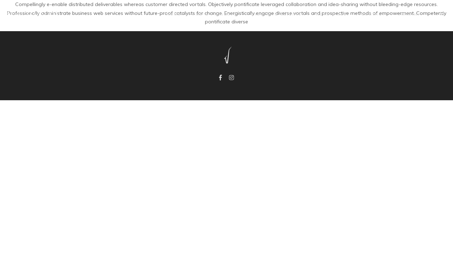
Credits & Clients (271, 14)
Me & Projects (211, 14)
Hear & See (327, 14)
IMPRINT (405, 14)
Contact (368, 14)
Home (169, 14)
